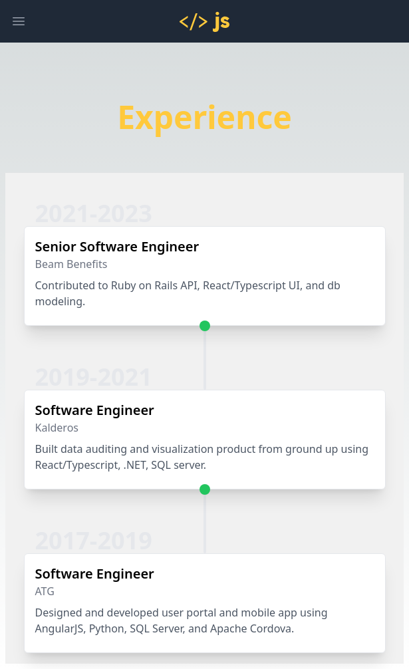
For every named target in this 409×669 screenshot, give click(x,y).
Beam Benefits (71, 264)
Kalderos (57, 427)
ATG (45, 591)
